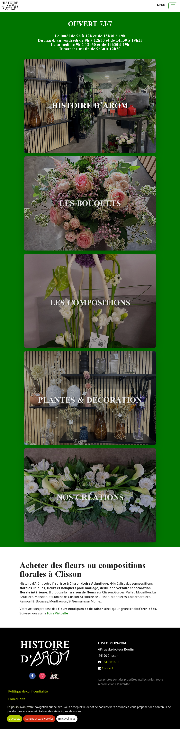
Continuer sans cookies (39, 718)
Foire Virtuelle (57, 614)
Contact (107, 669)
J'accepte (14, 718)
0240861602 (110, 663)
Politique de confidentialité (28, 692)
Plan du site (16, 700)
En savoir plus (67, 718)
